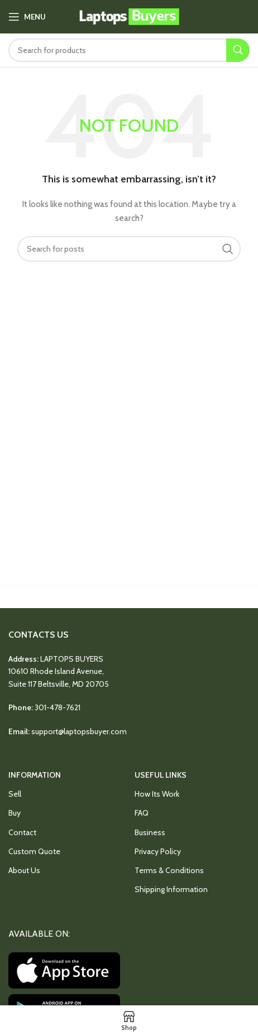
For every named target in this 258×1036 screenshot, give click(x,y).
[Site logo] (129, 16)
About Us (24, 870)
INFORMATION (34, 775)
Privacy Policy (158, 851)
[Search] (129, 50)
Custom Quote (34, 851)
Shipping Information (171, 889)
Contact (22, 832)
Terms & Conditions (169, 870)
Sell (14, 794)
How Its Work (157, 794)
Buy (14, 813)
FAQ (142, 813)
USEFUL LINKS (161, 775)
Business (150, 832)
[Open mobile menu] (27, 17)
